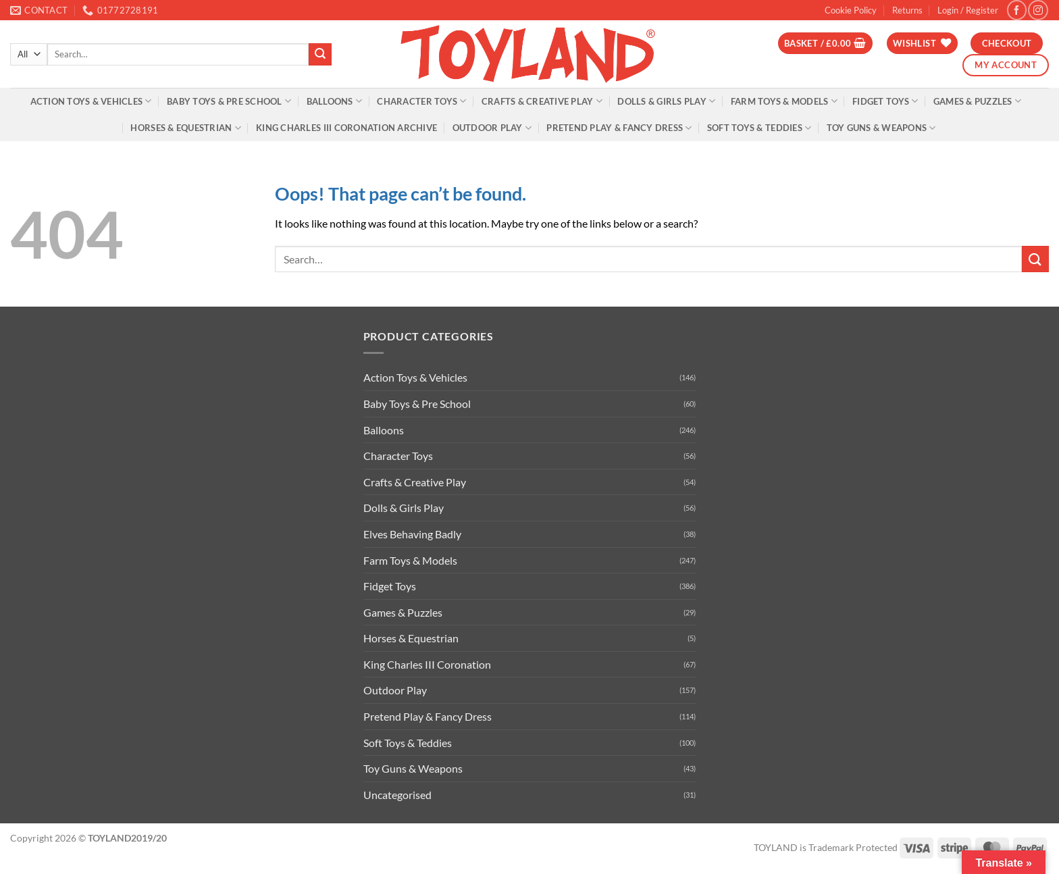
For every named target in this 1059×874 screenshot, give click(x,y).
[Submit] (320, 54)
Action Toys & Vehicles (91, 101)
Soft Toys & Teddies (759, 128)
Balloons (335, 101)
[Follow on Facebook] (1017, 10)
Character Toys (421, 101)
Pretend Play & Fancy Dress (619, 128)
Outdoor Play (492, 128)
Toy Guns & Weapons (881, 128)
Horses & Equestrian (185, 128)
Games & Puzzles (977, 101)
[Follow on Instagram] (1038, 10)
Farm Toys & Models (784, 101)
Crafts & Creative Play (542, 101)
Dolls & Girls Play (666, 101)
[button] (967, 10)
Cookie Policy (851, 10)
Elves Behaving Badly (412, 534)
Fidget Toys (885, 101)
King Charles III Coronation (427, 664)
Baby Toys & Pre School (229, 101)
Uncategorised (397, 794)
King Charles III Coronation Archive (346, 127)
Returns (907, 10)
